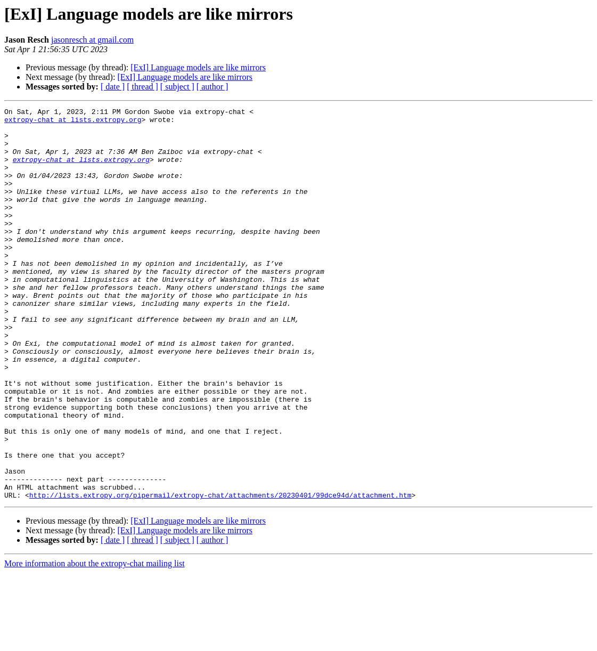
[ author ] (212, 86)
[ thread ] (142, 86)
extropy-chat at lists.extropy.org (72, 122)
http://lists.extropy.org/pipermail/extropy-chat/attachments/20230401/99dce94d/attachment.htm (220, 573)
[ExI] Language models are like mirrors (198, 67)
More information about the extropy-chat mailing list (94, 641)
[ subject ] (177, 86)
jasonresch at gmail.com (92, 39)
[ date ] (113, 86)
